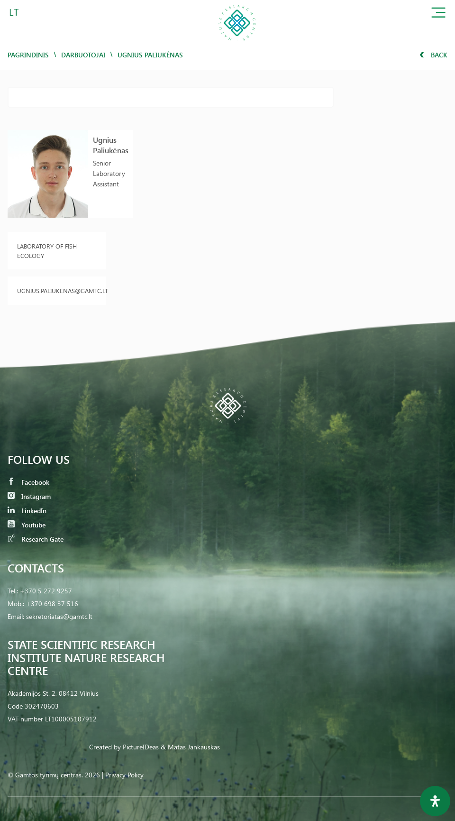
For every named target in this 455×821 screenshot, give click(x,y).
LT (14, 11)
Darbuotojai (83, 54)
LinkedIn (27, 510)
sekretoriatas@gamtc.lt (59, 616)
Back (433, 54)
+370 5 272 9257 (46, 590)
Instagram (29, 496)
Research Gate (36, 539)
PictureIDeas (141, 746)
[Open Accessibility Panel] (435, 801)
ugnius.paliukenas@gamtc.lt (57, 290)
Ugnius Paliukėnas (110, 145)
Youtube (27, 524)
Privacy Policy (124, 774)
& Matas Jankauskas (190, 746)
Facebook (28, 482)
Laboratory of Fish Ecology (47, 250)
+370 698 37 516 (52, 603)
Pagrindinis (28, 54)
